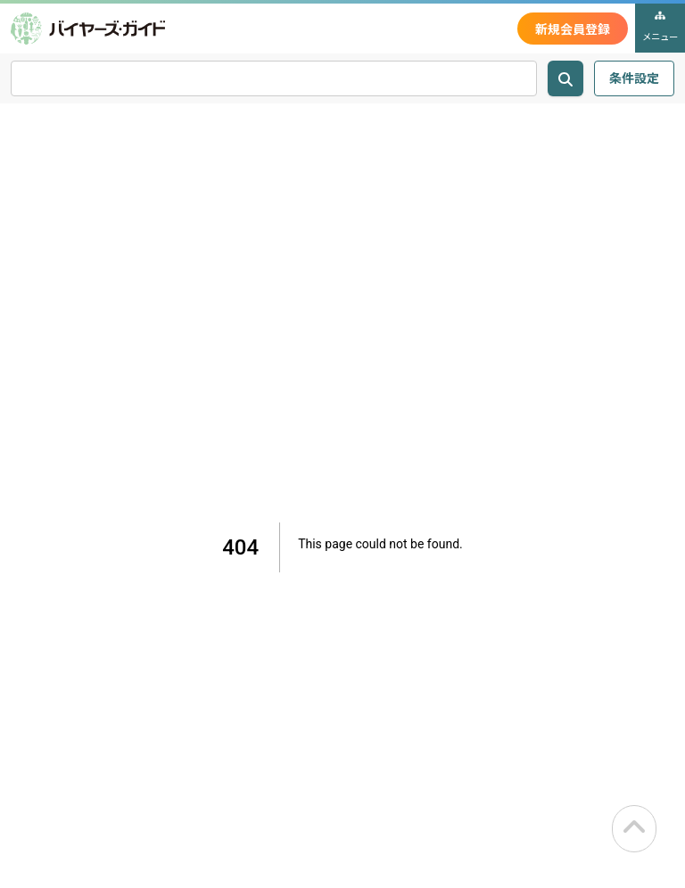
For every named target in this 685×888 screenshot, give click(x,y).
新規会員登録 (572, 28)
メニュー (660, 27)
